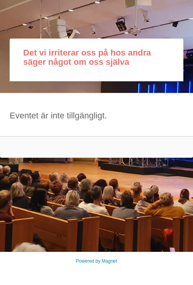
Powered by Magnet (96, 261)
